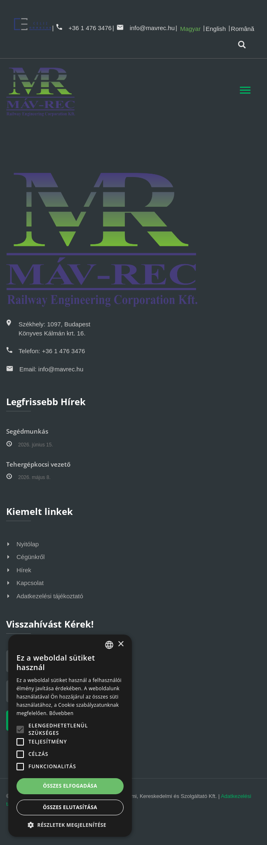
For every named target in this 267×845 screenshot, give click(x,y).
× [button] (120, 644)
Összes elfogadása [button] (70, 785)
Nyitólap (27, 544)
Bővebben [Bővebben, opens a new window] (61, 713)
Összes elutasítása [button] (70, 807)
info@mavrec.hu (146, 27)
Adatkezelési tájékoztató (49, 596)
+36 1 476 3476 (84, 27)
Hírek (23, 570)
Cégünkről (30, 556)
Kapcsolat (30, 582)
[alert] (70, 736)
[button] (70, 824)
